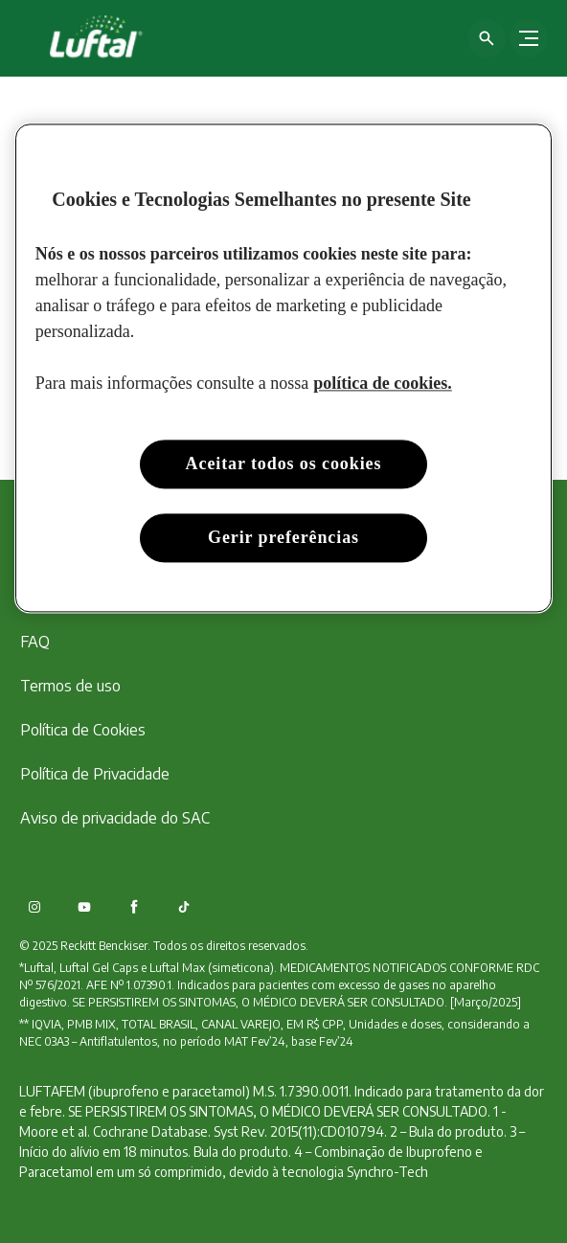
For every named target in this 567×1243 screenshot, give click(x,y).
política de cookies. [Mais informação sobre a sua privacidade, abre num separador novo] (382, 383)
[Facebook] (134, 907)
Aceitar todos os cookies (284, 463)
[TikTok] (184, 907)
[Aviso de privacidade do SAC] (115, 817)
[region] (283, 368)
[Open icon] (486, 38)
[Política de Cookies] (83, 729)
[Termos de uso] (70, 685)
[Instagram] (34, 907)
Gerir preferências (283, 537)
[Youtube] (84, 907)
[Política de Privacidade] (94, 773)
